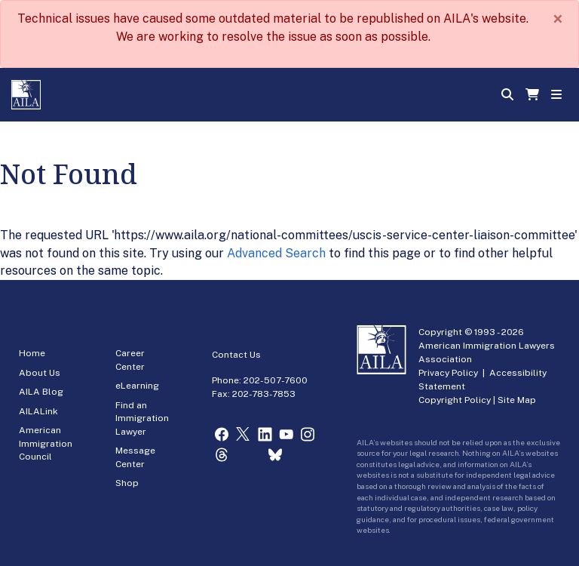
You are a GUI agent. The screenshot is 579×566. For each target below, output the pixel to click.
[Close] (558, 19)
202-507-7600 (276, 380)
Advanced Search (276, 253)
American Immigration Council (45, 443)
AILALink (38, 411)
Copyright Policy (454, 400)
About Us (39, 373)
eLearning (137, 385)
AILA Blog (41, 391)
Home (32, 353)
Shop (127, 483)
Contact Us (236, 354)
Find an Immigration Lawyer (142, 418)
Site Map (517, 400)
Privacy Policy (448, 373)
